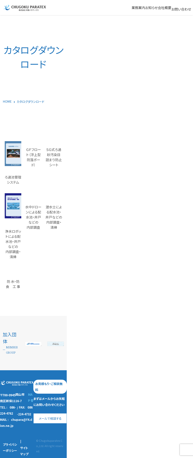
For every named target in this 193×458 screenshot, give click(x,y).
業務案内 (138, 7)
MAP (51, 415)
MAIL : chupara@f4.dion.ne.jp (23, 429)
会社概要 (164, 7)
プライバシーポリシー (17, 445)
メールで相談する (123, 425)
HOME (7, 101)
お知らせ (151, 7)
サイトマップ (42, 445)
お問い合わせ (181, 9)
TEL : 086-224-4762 (14, 423)
